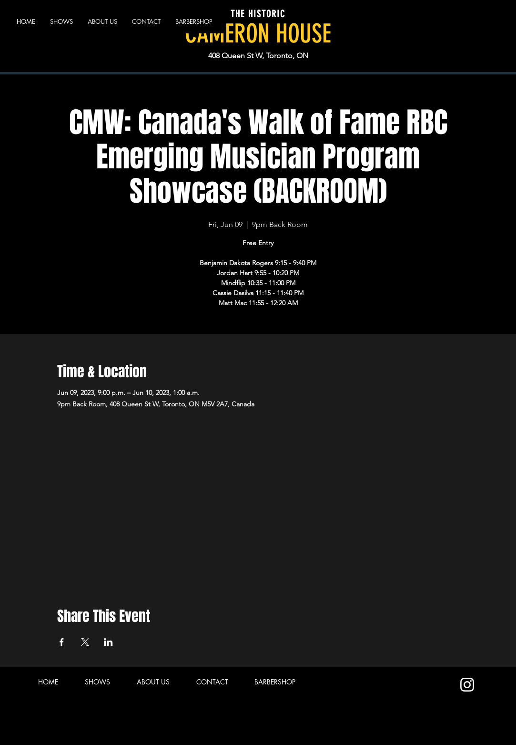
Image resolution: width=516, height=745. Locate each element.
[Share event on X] (85, 642)
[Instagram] (467, 684)
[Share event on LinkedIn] (108, 642)
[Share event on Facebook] (61, 642)
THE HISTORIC (258, 14)
